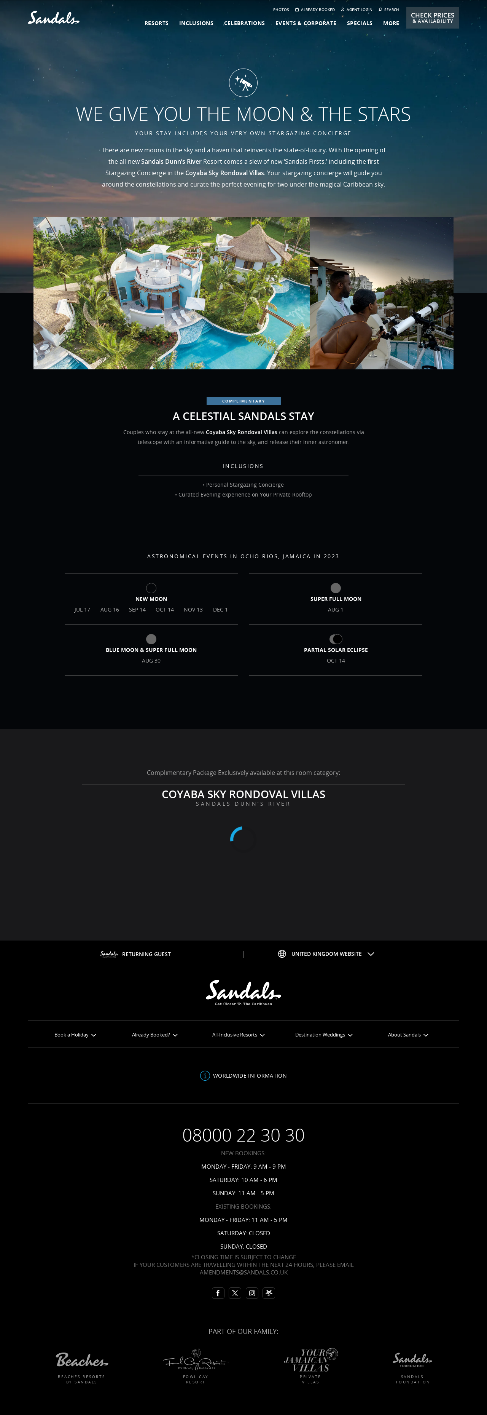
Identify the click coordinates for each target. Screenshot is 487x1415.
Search (389, 9)
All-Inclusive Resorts (238, 1035)
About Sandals (408, 1035)
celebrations (244, 23)
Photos (281, 9)
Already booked (315, 9)
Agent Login (356, 9)
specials (359, 23)
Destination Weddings (323, 1035)
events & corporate (305, 23)
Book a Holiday (75, 1035)
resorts (157, 23)
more (391, 23)
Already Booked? (154, 1035)
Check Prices (432, 18)
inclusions (196, 23)
